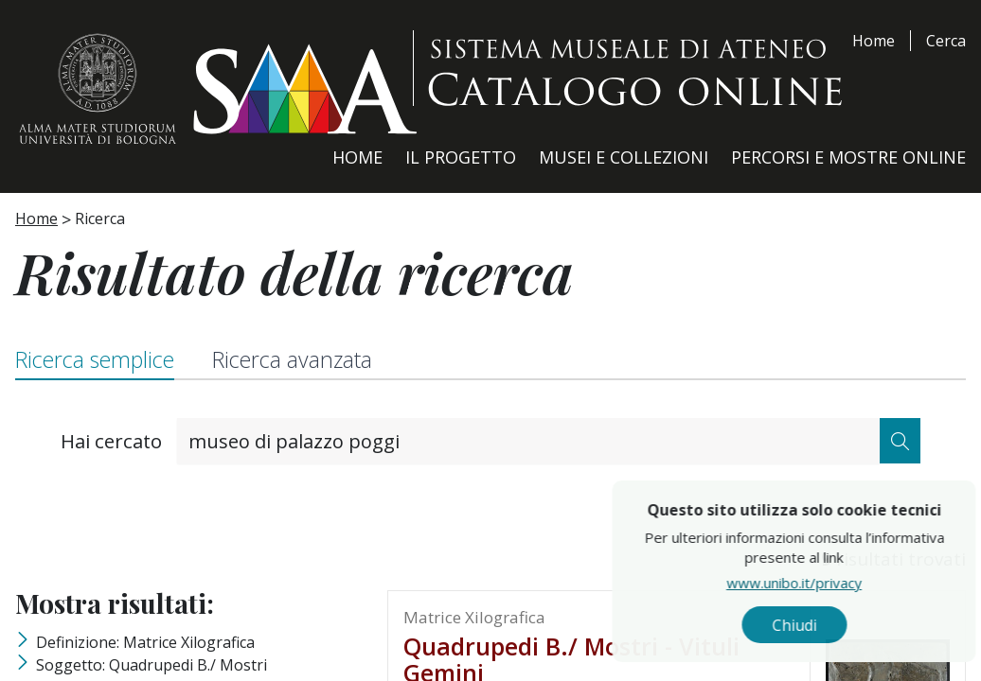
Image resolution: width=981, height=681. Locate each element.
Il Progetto (460, 157)
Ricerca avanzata (292, 359)
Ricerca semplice (94, 359)
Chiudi (837, 625)
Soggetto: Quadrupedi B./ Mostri (151, 665)
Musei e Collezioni (623, 157)
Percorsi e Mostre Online (848, 157)
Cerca (946, 40)
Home (873, 40)
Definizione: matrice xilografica (145, 642)
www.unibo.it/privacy (837, 581)
